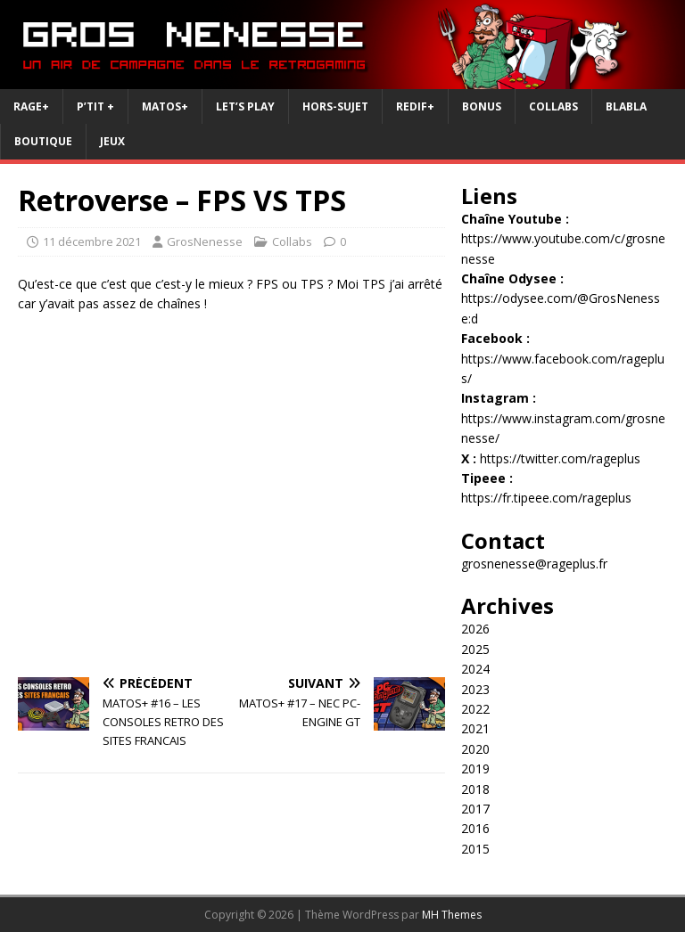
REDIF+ (415, 106)
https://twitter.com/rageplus (560, 458)
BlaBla (626, 106)
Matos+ (165, 106)
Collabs (553, 106)
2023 (475, 689)
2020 (475, 748)
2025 (475, 649)
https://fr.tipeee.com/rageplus (546, 497)
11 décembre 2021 (92, 241)
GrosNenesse (205, 241)
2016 (475, 828)
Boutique (43, 141)
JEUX (112, 141)
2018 (475, 789)
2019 (475, 768)
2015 (475, 848)
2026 (475, 628)
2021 (475, 728)
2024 (475, 668)
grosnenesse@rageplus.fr (534, 563)
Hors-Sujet (335, 106)
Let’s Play (245, 106)
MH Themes (452, 914)
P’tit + (95, 106)
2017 (475, 808)
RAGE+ (31, 106)
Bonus (481, 106)
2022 (475, 708)
